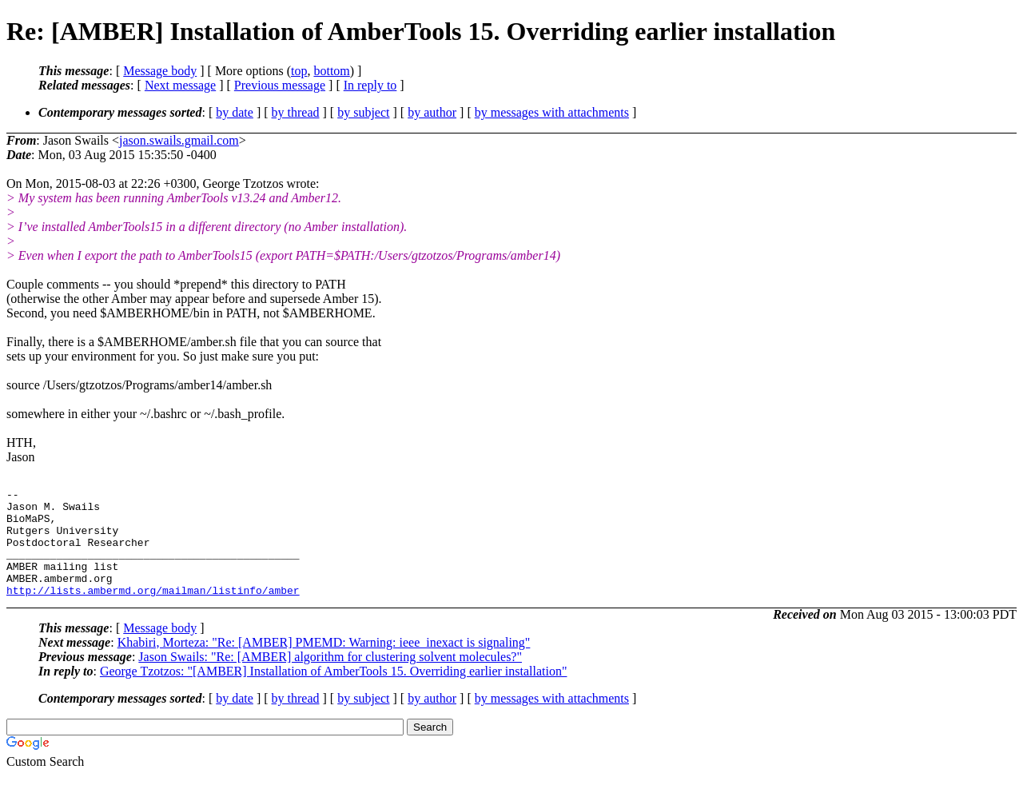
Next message (180, 85)
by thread (296, 112)
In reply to (370, 85)
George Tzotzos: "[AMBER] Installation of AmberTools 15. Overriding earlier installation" (333, 692)
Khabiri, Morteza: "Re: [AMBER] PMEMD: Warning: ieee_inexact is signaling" (324, 664)
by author (432, 112)
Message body (160, 71)
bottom (331, 71)
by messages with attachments (552, 112)
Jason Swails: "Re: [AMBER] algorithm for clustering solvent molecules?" (330, 678)
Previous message (279, 85)
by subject (363, 112)
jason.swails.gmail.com (179, 140)
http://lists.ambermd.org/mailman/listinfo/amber (153, 611)
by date (234, 112)
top (299, 71)
